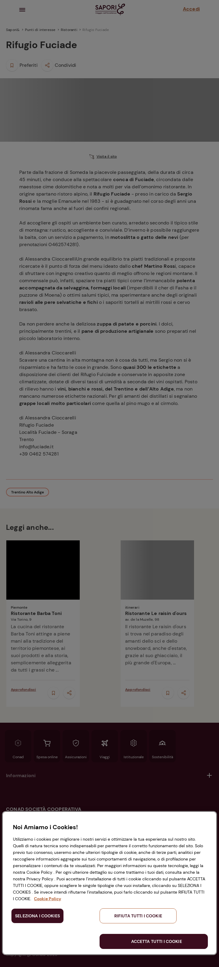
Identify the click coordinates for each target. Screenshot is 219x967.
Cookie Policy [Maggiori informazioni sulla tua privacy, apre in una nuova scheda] (47, 898)
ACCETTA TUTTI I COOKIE (156, 941)
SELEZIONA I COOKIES (37, 916)
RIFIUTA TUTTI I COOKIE (138, 916)
